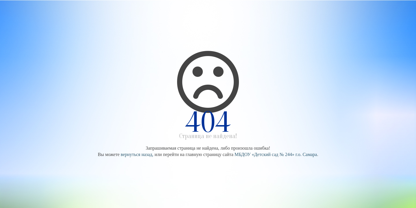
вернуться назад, (137, 154)
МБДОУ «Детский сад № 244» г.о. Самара (276, 154)
